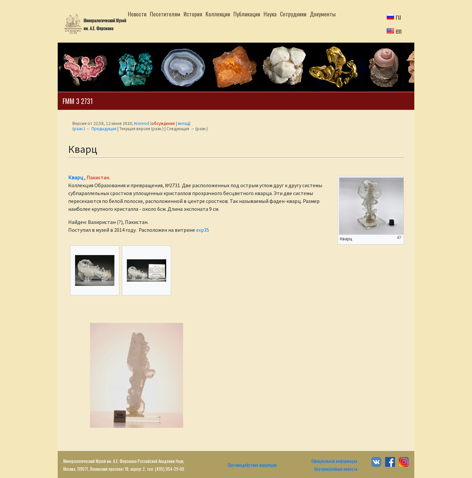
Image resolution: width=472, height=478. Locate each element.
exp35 (202, 230)
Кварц (75, 177)
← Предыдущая (101, 128)
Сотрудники (293, 14)
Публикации (246, 14)
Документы (323, 14)
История (193, 14)
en (399, 30)
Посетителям (165, 14)
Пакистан (98, 177)
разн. (79, 128)
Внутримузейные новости (335, 469)
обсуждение (163, 123)
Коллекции (218, 14)
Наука (270, 14)
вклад (183, 123)
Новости (137, 14)
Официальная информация (334, 461)
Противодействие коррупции (252, 465)
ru (398, 16)
